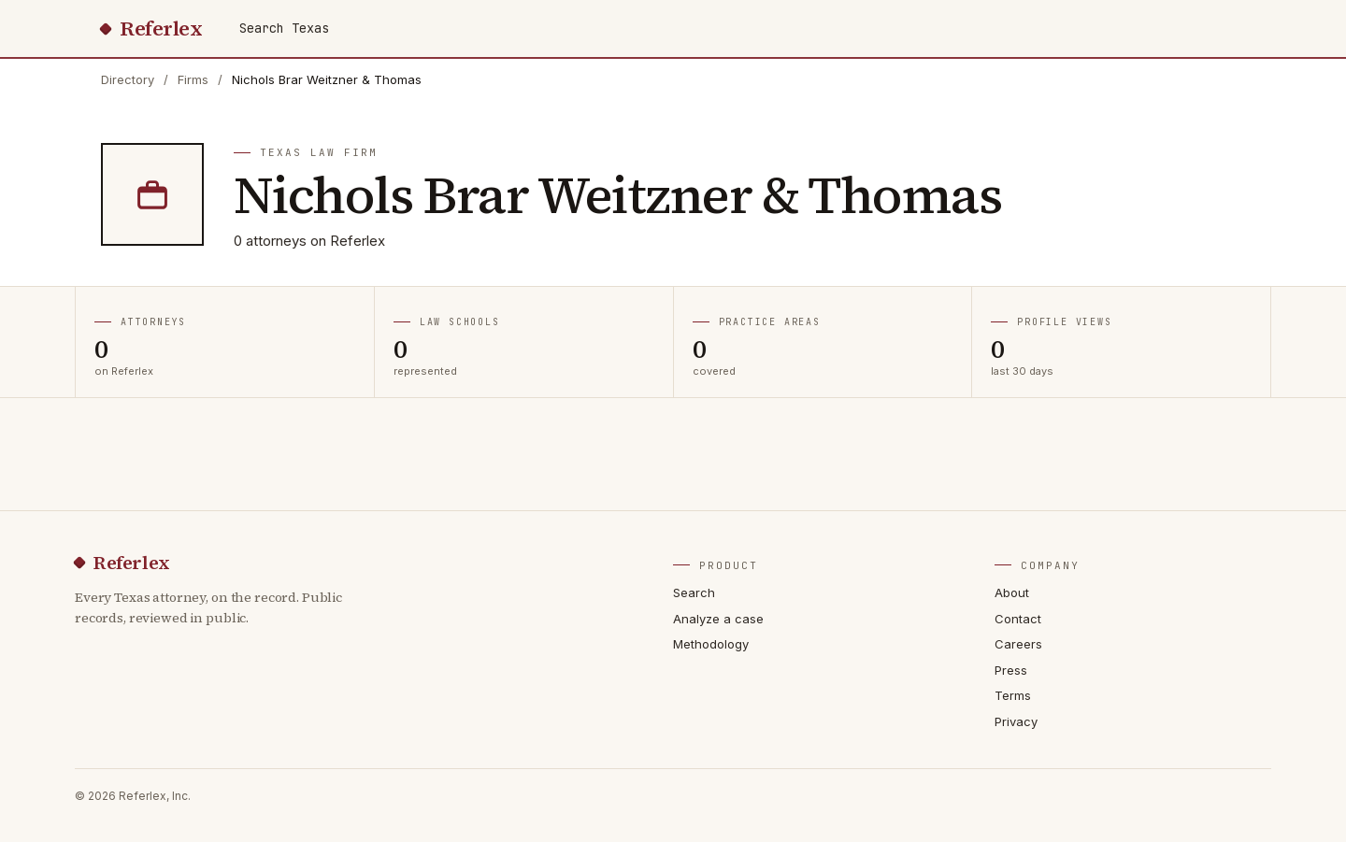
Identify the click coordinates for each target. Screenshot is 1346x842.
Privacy (1016, 721)
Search (694, 592)
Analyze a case (718, 618)
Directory (127, 79)
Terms (1013, 695)
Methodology (711, 643)
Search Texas (284, 28)
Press (1011, 670)
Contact (1018, 618)
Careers (1018, 643)
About (1012, 592)
